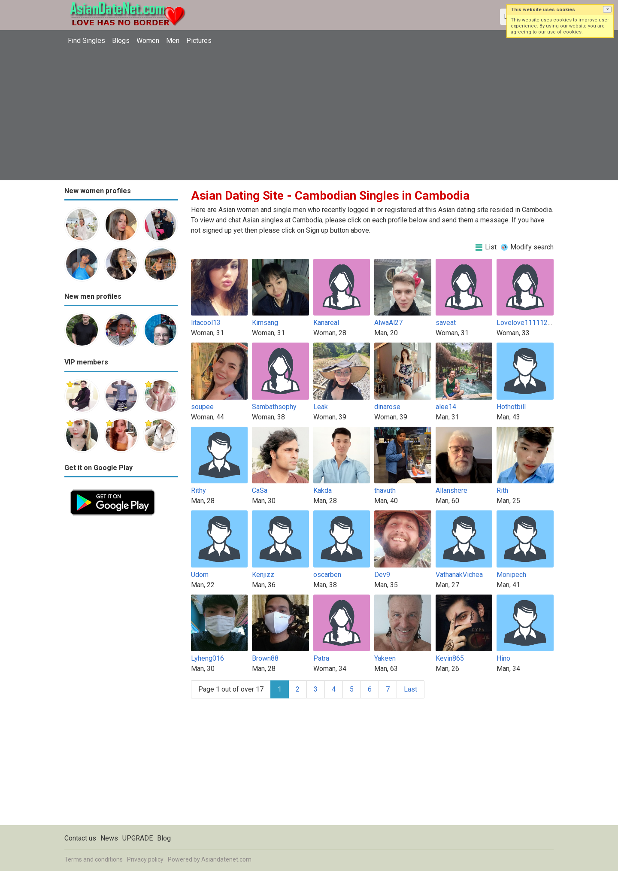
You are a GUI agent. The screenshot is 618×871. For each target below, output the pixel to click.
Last (410, 689)
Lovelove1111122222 (530, 323)
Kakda (322, 490)
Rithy (198, 490)
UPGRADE (137, 838)
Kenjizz (263, 575)
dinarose (387, 407)
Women (147, 40)
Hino (503, 658)
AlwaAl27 (388, 323)
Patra (321, 658)
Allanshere (451, 490)
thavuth (385, 490)
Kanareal (326, 323)
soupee (202, 407)
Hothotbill (511, 407)
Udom (200, 575)
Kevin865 (450, 658)
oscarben (327, 575)
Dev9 (382, 575)
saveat (446, 323)
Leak (320, 407)
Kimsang (265, 323)
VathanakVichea (459, 575)
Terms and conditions (93, 859)
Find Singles (86, 40)
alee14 (446, 407)
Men (172, 40)
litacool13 (206, 323)
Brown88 (265, 658)
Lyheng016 (207, 658)
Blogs (121, 40)
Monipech (511, 575)
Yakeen (385, 658)
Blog (164, 838)
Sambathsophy (274, 407)
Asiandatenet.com (226, 859)
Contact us (80, 838)
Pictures (199, 40)
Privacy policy (145, 859)
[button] (607, 9)
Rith (502, 490)
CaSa (259, 490)
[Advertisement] (309, 114)
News (109, 838)
